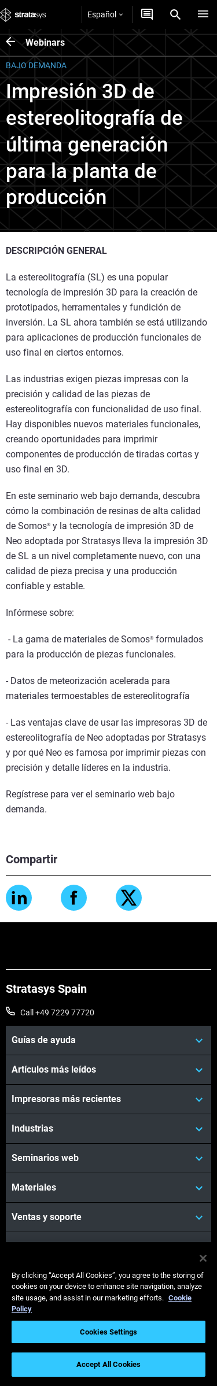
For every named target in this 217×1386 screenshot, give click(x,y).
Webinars (45, 42)
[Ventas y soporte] (108, 1217)
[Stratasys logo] (23, 14)
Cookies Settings (108, 1332)
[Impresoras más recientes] (108, 1099)
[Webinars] (15, 42)
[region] (108, 1314)
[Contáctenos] (147, 14)
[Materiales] (108, 1187)
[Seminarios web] (108, 1158)
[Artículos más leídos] (108, 1069)
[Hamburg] (203, 14)
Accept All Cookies (108, 1364)
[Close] (203, 1258)
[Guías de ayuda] (108, 1040)
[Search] (175, 14)
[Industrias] (108, 1128)
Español (105, 14)
